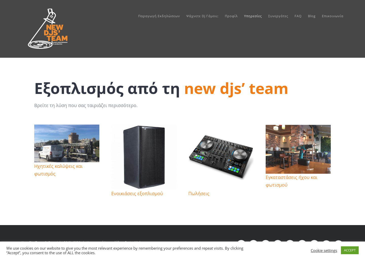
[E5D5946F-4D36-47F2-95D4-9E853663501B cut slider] (66, 128)
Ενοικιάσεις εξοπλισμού (137, 193)
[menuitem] (162, 16)
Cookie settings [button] (324, 250)
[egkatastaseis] (298, 129)
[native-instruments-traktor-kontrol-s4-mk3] (220, 128)
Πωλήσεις (198, 193)
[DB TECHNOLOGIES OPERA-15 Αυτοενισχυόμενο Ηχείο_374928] (143, 128)
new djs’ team (236, 88)
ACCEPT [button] (350, 250)
